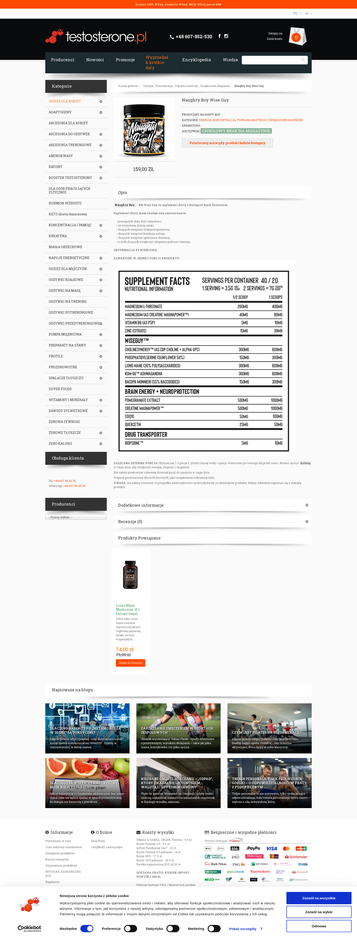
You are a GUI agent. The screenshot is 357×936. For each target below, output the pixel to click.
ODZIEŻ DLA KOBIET (65, 101)
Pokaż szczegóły (243, 927)
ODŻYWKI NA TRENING (68, 301)
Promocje (125, 59)
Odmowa (319, 924)
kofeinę (305, 463)
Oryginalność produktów (61, 865)
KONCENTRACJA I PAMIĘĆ (70, 225)
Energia (148, 86)
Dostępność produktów (60, 853)
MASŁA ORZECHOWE (65, 247)
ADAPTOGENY (60, 112)
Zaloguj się (275, 33)
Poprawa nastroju (186, 86)
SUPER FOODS (60, 389)
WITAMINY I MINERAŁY (68, 400)
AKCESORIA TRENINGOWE (70, 145)
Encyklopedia (196, 59)
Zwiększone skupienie (215, 86)
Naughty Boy (210, 114)
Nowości (95, 59)
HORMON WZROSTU (65, 203)
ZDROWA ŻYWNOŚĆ (64, 422)
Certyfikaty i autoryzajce (106, 847)
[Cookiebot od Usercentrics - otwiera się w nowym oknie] (29, 927)
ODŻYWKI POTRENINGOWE (71, 312)
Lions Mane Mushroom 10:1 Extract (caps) (128, 609)
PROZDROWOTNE (63, 367)
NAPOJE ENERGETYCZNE (69, 258)
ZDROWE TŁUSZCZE (65, 433)
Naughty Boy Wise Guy (249, 86)
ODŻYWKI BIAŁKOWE (66, 280)
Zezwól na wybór (319, 910)
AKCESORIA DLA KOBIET (68, 123)
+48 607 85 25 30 (65, 481)
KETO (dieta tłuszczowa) (68, 214)
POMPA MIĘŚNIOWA (65, 334)
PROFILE (56, 356)
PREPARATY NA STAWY (67, 345)
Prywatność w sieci (58, 841)
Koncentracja (164, 86)
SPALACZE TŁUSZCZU (66, 378)
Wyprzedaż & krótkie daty (156, 62)
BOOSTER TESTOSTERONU (70, 178)
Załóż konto (274, 39)
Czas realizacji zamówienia (63, 847)
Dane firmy (98, 841)
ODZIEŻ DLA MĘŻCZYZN (68, 269)
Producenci (62, 59)
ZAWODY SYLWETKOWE (68, 411)
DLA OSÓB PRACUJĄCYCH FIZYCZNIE (69, 190)
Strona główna (128, 86)
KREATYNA (58, 236)
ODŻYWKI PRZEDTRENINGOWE (74, 323)
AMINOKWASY (61, 156)
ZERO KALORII (60, 443)
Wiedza (230, 59)
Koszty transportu (57, 859)
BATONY (55, 167)
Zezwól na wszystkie (319, 896)
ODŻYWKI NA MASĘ (65, 290)
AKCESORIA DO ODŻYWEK (69, 134)
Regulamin (52, 882)
